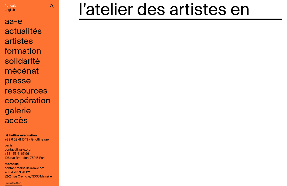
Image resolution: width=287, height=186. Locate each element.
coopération (28, 101)
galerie (18, 111)
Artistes (19, 41)
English (10, 10)
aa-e (13, 22)
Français (10, 5)
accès (16, 121)
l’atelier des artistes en (164, 10)
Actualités (23, 31)
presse (18, 81)
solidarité (22, 61)
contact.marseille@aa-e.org (24, 168)
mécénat (22, 71)
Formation (23, 51)
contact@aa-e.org (17, 149)
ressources (26, 91)
